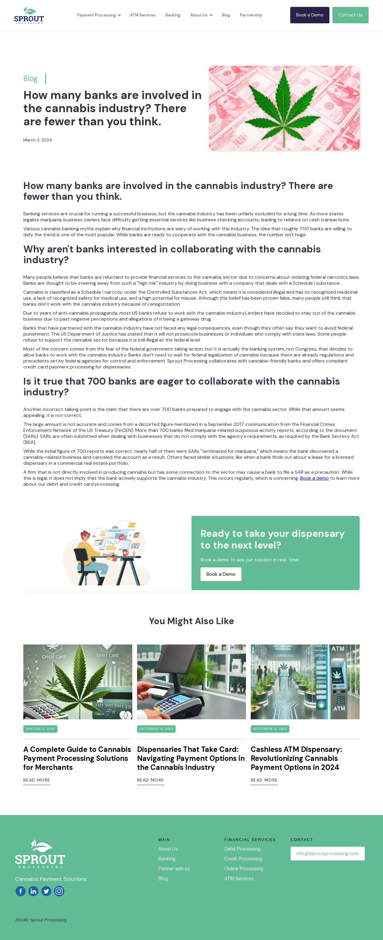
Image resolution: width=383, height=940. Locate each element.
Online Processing (243, 868)
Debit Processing (242, 848)
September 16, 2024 (156, 729)
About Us (168, 848)
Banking (172, 15)
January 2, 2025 (40, 729)
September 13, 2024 (270, 729)
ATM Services (143, 15)
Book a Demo (309, 15)
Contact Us (350, 15)
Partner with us (174, 868)
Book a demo (314, 478)
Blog (226, 15)
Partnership (251, 15)
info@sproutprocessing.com (328, 853)
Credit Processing (243, 858)
